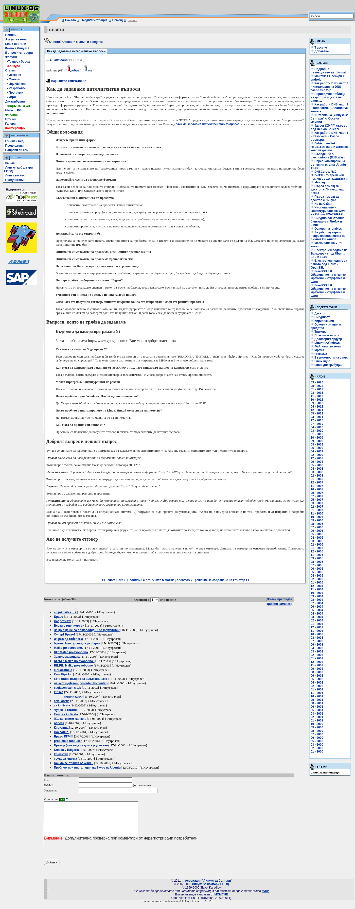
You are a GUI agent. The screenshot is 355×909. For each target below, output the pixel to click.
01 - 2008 (317, 479)
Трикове (318, 331)
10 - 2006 (317, 517)
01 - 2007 (317, 510)
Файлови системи (326, 346)
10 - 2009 (317, 437)
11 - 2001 (317, 693)
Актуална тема (16, 39)
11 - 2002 (317, 665)
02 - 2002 (317, 686)
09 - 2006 (317, 520)
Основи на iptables (326, 228)
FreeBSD (319, 354)
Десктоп (318, 313)
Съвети (54, 42)
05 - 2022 (317, 386)
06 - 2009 (317, 448)
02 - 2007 (317, 506)
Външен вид (14, 141)
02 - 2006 (317, 544)
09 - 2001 (317, 700)
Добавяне (322, 51)
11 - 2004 (317, 589)
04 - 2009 (317, 451)
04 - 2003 (317, 648)
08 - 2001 (317, 703)
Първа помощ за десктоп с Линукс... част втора (328, 189)
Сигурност (320, 317)
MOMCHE (221, 901)
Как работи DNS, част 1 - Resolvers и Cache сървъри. (329, 136)
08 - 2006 (317, 524)
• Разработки (15, 88)
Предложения (15, 145)
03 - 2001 (317, 713)
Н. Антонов (59, 60)
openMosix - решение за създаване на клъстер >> (213, 580)
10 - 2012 (317, 399)
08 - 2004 (317, 599)
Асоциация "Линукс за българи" (208, 887)
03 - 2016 (317, 392)
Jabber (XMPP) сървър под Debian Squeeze (329, 127)
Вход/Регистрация (94, 20)
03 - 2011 (317, 417)
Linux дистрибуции (326, 365)
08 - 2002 (317, 672)
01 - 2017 (317, 389)
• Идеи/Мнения (16, 84)
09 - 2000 (317, 727)
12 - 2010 (317, 420)
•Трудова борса (17, 61)
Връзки (10, 119)
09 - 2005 (317, 558)
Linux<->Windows (325, 342)
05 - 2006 (317, 534)
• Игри (10, 97)
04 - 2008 (317, 468)
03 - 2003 (317, 651)
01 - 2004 (317, 624)
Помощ (117, 20)
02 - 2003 (317, 655)
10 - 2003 (317, 634)
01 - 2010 (317, 434)
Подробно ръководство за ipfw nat (328, 70)
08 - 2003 (317, 637)
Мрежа (317, 350)
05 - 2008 (317, 465)
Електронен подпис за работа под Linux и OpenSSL (329, 264)
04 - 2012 (317, 406)
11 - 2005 (317, 555)
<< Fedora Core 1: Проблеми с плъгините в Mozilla (138, 580)
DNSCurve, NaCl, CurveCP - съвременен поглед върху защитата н (329, 175)
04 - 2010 (317, 427)
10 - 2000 (317, 724)
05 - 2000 (317, 741)
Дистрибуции (15, 101)
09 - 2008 (317, 461)
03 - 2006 (317, 541)
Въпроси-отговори (19, 52)
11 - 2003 (317, 631)
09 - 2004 (317, 596)
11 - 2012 (317, 396)
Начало (70, 20)
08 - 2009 (317, 444)
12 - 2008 (317, 458)
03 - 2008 (317, 472)
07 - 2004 (317, 603)
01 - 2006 (317, 548)
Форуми (11, 57)
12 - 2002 (317, 662)
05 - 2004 (317, 610)
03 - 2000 (317, 744)
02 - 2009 (317, 455)
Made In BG (13, 110)
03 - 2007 (317, 503)
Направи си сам (16, 150)
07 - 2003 (317, 641)
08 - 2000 (317, 731)
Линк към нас (15, 175)
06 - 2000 (317, 737)
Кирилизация (322, 321)
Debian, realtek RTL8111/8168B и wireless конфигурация (329, 147)
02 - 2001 (317, 717)
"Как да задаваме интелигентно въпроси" (207, 124)
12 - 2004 (317, 586)
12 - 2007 (317, 482)
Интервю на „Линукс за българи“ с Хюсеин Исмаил (329, 118)
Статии (10, 70)
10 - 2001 (317, 696)
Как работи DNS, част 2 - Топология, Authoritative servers (329, 108)
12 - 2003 (317, 627)
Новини (10, 35)
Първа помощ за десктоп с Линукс (325, 198)
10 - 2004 (317, 593)
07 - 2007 (317, 496)
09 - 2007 (317, 493)
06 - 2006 (317, 530)
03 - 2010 (317, 430)
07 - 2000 (317, 734)
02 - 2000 (317, 748)
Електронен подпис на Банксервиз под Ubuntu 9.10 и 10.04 (329, 253)
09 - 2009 (317, 441)
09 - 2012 (317, 403)
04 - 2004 (317, 613)
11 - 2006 (317, 513)
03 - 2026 (317, 382)
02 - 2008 (317, 475)
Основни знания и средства (82, 42)
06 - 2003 (317, 644)
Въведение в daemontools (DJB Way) (328, 155)
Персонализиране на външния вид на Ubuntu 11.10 (328, 164)
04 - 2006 (317, 537)
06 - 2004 (317, 606)
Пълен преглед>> (280, 599)
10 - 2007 (317, 489)
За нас (10, 163)
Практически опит (326, 335)
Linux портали (15, 44)
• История (13, 75)
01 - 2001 (317, 720)
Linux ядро (320, 361)
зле (88, 70)
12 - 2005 (317, 551)
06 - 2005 (317, 568)
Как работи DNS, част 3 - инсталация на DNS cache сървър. (329, 87)
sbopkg (318, 182)
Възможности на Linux (329, 357)
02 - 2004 (317, 620)
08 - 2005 (317, 562)
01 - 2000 (317, 751)
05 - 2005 (317, 572)
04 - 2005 (317, 575)
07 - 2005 (317, 565)
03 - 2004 (317, 617)
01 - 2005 (317, 582)
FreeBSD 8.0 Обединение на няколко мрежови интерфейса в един (328, 276)
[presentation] (81, 856)
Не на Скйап (321, 204)
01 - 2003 (317, 658)
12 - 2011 (317, 410)
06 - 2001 (317, 706)
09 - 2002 (317, 668)
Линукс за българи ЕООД (210, 890)
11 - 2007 (317, 486)
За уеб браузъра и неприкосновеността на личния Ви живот (328, 236)
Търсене (321, 47)
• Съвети (12, 79)
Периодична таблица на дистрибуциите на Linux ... (328, 97)
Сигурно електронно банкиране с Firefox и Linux (327, 221)
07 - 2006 (317, 527)
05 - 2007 (317, 499)
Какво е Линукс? (17, 48)
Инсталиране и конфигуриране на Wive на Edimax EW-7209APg (328, 211)
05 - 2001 (317, 710)
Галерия (11, 123)
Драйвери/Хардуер (326, 339)
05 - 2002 (317, 679)
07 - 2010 (317, 424)
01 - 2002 (317, 689)
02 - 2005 (317, 579)
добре (73, 70)
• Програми (14, 92)
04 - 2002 (317, 682)
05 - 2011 (317, 413)
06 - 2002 (317, 675)
